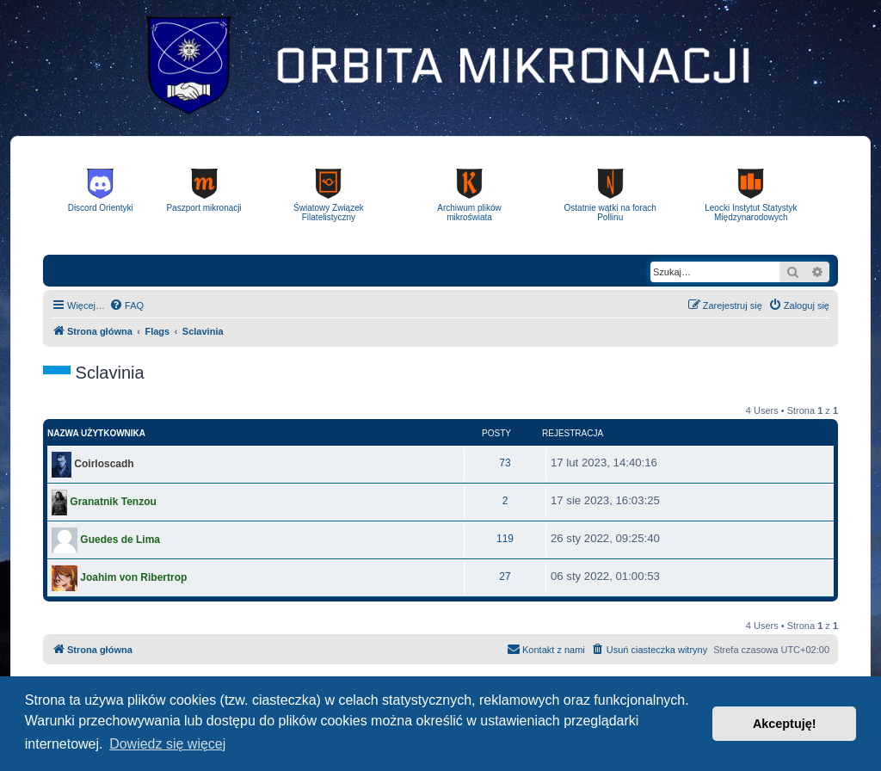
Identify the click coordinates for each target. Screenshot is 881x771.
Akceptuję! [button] (784, 724)
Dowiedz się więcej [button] (167, 744)
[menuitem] (126, 305)
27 (504, 577)
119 (505, 539)
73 (504, 463)
